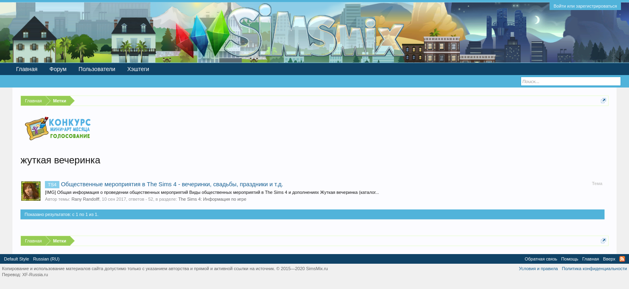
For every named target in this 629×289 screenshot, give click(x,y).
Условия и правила (538, 268)
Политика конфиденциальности (594, 268)
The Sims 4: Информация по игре (212, 199)
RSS (622, 259)
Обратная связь (541, 258)
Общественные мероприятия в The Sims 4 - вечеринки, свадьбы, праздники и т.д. (164, 184)
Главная (26, 69)
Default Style (16, 258)
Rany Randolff (85, 199)
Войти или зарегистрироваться (585, 6)
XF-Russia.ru (35, 274)
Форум (58, 69)
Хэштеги (138, 69)
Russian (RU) (46, 258)
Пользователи (97, 69)
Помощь (569, 258)
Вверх (609, 258)
